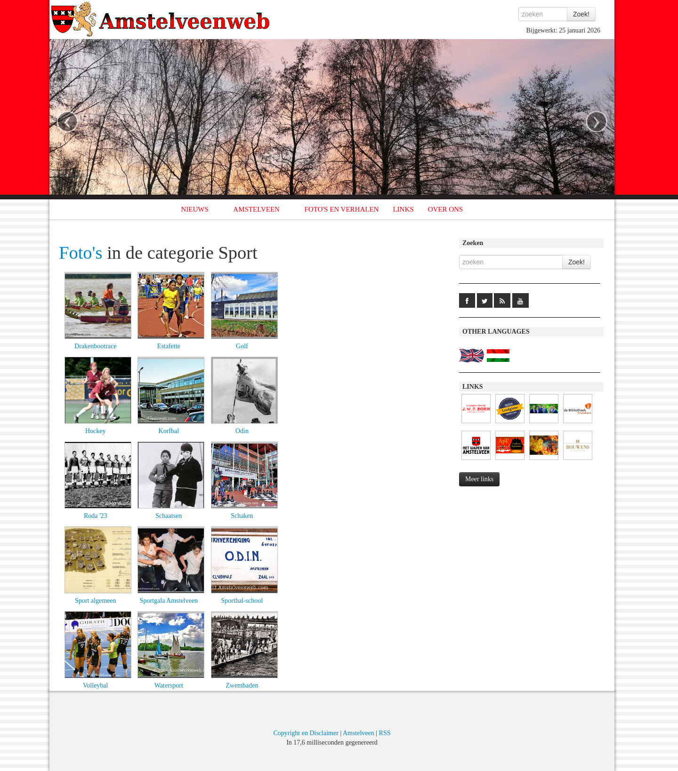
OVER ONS (445, 209)
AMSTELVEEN (256, 209)
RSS (385, 733)
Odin (242, 431)
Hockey (95, 431)
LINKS (403, 209)
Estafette (168, 346)
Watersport (168, 685)
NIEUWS (195, 209)
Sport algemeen (95, 600)
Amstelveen (358, 733)
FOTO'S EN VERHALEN (341, 209)
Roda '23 (95, 515)
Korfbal (169, 431)
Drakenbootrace (95, 346)
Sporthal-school (242, 600)
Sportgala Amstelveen (169, 600)
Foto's (81, 252)
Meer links (479, 479)
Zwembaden (242, 685)
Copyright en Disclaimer (305, 733)
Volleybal (95, 685)
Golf (242, 346)
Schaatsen (168, 515)
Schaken (242, 515)
